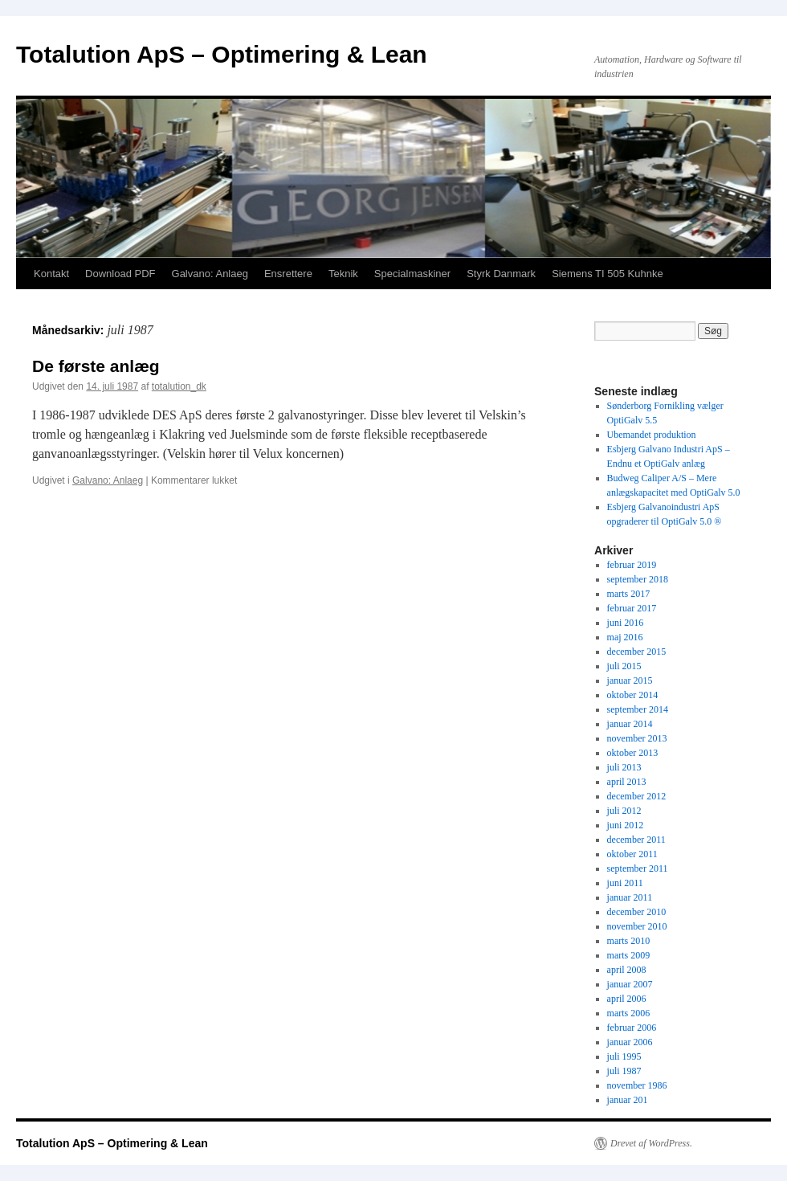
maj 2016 (625, 637)
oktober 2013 (633, 752)
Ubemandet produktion (651, 434)
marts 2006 (628, 1013)
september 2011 (637, 868)
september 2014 (637, 709)
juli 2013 (624, 767)
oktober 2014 (633, 695)
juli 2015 (624, 666)
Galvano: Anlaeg (210, 274)
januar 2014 (630, 723)
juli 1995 (624, 1056)
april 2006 (626, 998)
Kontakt (51, 274)
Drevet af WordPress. (651, 1143)
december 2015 (637, 651)
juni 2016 (625, 622)
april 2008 (626, 969)
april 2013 (626, 781)
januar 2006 (630, 1042)
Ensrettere (288, 274)
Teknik (343, 274)
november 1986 (637, 1085)
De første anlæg (96, 366)
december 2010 (637, 911)
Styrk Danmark (501, 274)
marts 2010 (628, 940)
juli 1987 (624, 1071)
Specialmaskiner (412, 274)
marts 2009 (628, 955)
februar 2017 (632, 608)
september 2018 (637, 579)
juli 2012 (624, 810)
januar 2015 (630, 680)
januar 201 (627, 1099)
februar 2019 (632, 564)
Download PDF (120, 274)
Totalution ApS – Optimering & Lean (221, 54)
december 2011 (636, 839)
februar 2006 (632, 1027)
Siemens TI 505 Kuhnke (607, 274)
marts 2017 (628, 593)
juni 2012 (625, 825)
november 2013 (637, 738)
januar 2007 (630, 984)
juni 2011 (625, 883)
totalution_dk (179, 386)
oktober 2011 (632, 854)
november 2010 (637, 926)
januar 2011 (630, 897)
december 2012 (637, 796)
